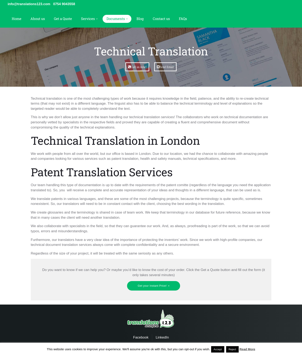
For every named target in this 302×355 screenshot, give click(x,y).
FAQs (183, 19)
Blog (140, 19)
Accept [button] (218, 349)
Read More (247, 349)
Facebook (141, 338)
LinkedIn (162, 338)
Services (88, 19)
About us (37, 19)
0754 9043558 (65, 4)
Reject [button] (232, 349)
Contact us (161, 19)
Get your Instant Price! (152, 286)
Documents (115, 19)
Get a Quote (63, 19)
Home (16, 19)
